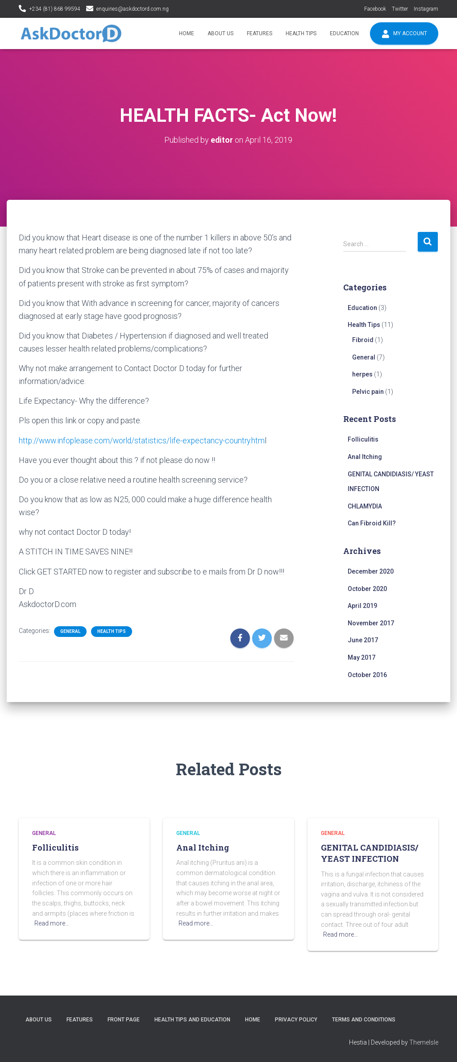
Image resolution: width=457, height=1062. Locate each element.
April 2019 (362, 605)
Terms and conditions (363, 1019)
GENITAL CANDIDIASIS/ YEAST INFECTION (369, 853)
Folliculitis (363, 439)
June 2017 (363, 640)
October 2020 (367, 588)
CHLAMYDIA (365, 505)
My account (404, 34)
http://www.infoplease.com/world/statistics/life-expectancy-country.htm (144, 440)
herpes (362, 374)
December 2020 (371, 571)
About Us (220, 33)
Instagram (426, 9)
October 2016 (367, 674)
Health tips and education (192, 1019)
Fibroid (363, 339)
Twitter (400, 9)
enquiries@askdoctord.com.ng (132, 9)
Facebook (375, 9)
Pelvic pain (368, 391)
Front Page (124, 1019)
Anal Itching (365, 456)
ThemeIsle (423, 1042)
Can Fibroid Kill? (372, 523)
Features (259, 33)
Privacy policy (296, 1019)
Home (186, 33)
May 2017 (361, 657)
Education (344, 33)
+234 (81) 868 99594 (54, 9)
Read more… (51, 923)
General (70, 630)
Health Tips (301, 33)
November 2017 (371, 623)
